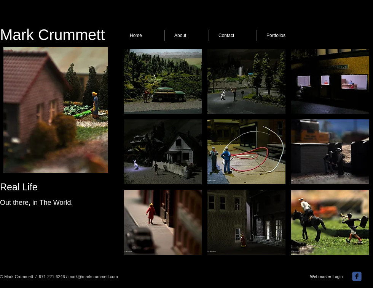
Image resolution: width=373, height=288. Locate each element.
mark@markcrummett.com (93, 276)
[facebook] (357, 276)
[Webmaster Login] (326, 277)
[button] (163, 81)
